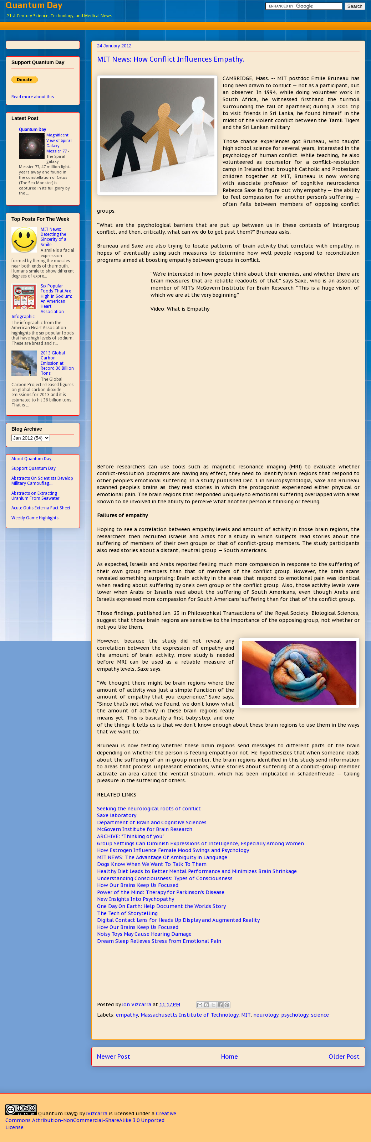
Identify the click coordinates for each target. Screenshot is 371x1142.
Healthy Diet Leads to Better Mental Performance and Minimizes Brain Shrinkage (197, 871)
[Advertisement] (123, 297)
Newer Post (113, 1056)
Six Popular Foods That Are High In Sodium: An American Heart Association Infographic (41, 301)
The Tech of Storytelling (127, 913)
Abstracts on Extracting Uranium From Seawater (35, 496)
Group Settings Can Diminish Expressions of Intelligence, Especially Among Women (200, 843)
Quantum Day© (58, 1113)
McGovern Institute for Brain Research (144, 829)
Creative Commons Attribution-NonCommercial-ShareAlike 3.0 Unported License (90, 1120)
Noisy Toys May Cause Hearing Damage (144, 934)
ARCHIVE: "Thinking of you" (130, 836)
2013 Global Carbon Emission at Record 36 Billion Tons (57, 363)
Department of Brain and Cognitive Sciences (152, 822)
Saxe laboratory (116, 815)
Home (229, 1056)
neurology (265, 1015)
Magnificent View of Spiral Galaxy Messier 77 (59, 143)
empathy (127, 1015)
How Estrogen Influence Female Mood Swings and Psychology (173, 850)
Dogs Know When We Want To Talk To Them (152, 864)
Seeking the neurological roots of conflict (149, 808)
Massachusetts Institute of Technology (189, 1015)
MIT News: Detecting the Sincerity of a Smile (53, 237)
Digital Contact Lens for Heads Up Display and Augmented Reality (178, 920)
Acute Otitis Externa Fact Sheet (40, 507)
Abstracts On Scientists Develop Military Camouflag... (42, 481)
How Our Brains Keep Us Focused (137, 885)
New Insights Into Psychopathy (135, 899)
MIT (245, 1015)
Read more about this (32, 96)
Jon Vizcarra (137, 1004)
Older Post (344, 1056)
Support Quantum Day (33, 468)
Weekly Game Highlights (35, 517)
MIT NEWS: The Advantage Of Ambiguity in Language (162, 857)
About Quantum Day (31, 458)
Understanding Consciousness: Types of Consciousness (165, 878)
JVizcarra (96, 1113)
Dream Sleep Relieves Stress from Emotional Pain (159, 941)
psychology (294, 1015)
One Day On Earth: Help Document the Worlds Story (161, 906)
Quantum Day (34, 5)
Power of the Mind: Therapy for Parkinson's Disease (160, 892)
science (320, 1015)
